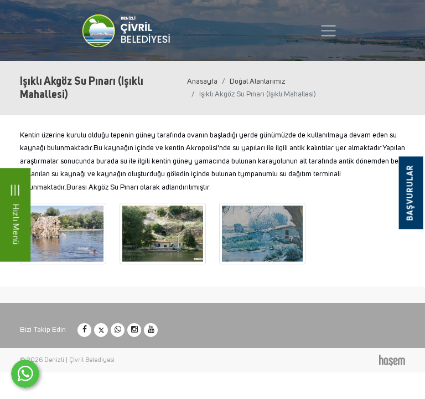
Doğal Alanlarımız (257, 81)
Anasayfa (202, 81)
